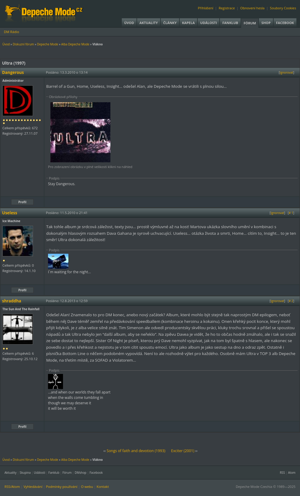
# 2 (291, 301)
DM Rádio (11, 31)
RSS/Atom (12, 486)
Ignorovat (286, 72)
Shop (266, 22)
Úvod (129, 22)
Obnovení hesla (252, 8)
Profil (22, 202)
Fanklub (230, 22)
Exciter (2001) (182, 450)
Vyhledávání (32, 486)
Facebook (285, 22)
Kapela (188, 22)
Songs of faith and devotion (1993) (135, 450)
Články (170, 22)
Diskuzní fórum (23, 44)
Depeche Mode (47, 44)
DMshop (80, 472)
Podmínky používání (61, 486)
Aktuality (149, 22)
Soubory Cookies (283, 8)
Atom (292, 472)
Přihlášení (205, 8)
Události (208, 22)
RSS (282, 472)
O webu (87, 486)
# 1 (291, 213)
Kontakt (103, 486)
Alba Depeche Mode (75, 44)
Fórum (250, 23)
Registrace (227, 8)
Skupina (25, 472)
